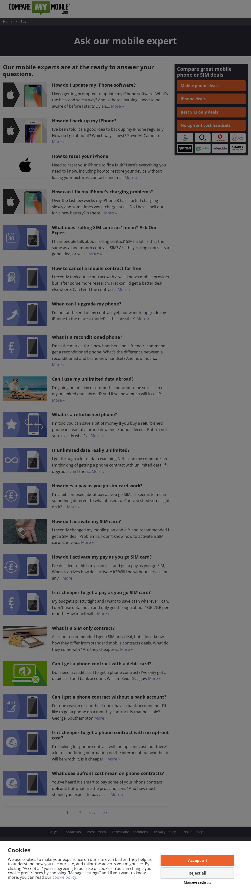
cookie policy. (64, 877)
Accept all (197, 860)
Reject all (197, 873)
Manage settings (197, 882)
